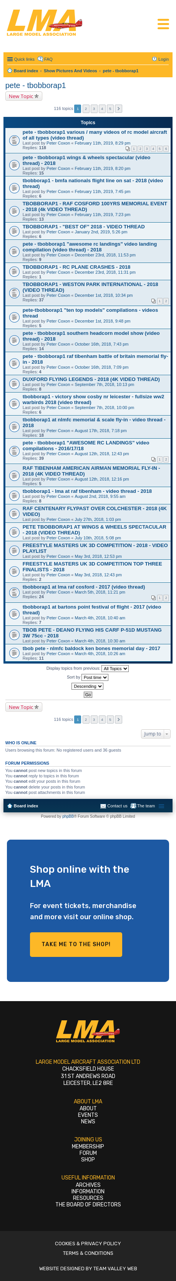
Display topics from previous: (87, 668)
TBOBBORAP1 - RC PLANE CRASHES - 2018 (77, 267)
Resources (88, 1198)
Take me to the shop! (76, 944)
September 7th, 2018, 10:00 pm (104, 407)
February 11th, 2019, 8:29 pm (103, 143)
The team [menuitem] (146, 806)
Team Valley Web (115, 1268)
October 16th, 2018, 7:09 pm (102, 367)
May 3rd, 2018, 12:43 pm (98, 574)
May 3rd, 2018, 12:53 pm (98, 556)
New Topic (21, 96)
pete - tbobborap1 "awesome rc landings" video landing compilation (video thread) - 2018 (90, 247)
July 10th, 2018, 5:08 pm (98, 538)
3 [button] (94, 108)
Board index (26, 806)
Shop (88, 1159)
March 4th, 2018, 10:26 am (100, 653)
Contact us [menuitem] (117, 806)
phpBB (68, 816)
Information (88, 1191)
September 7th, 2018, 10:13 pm (104, 384)
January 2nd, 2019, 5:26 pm (101, 232)
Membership (88, 1146)
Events (88, 1115)
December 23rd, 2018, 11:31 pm (105, 272)
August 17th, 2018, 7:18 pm (101, 430)
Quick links (24, 59)
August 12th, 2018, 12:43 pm (102, 453)
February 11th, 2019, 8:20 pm (103, 168)
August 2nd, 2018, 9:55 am (100, 496)
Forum (88, 1153)
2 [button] (86, 108)
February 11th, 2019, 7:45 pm (103, 191)
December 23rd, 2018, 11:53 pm (105, 255)
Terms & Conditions (88, 1253)
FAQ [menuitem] (48, 59)
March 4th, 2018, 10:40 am (100, 618)
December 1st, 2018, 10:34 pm (104, 295)
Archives (88, 1185)
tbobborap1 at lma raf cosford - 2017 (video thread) (84, 587)
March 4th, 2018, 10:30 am (100, 641)
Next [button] (118, 109)
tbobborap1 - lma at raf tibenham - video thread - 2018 (87, 491)
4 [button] (102, 108)
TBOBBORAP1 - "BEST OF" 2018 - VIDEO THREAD (84, 227)
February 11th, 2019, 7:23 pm (103, 214)
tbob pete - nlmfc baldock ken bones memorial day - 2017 (91, 648)
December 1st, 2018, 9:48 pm (103, 321)
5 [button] (110, 108)
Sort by (87, 677)
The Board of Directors (88, 1204)
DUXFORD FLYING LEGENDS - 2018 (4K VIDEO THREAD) (91, 379)
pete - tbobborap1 (35, 85)
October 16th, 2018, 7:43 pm (102, 344)
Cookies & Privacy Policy (88, 1243)
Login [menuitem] (163, 59)
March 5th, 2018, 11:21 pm (100, 592)
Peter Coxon (58, 143)
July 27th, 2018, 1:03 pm (98, 519)
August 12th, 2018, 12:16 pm (102, 479)
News (88, 1121)
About (88, 1108)
